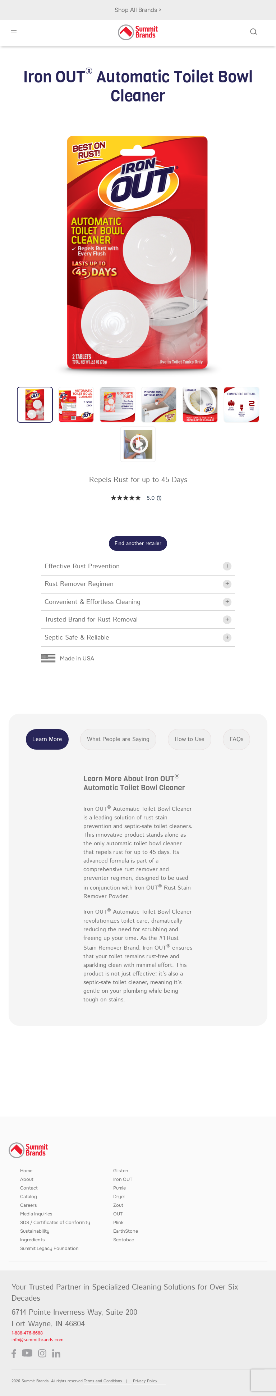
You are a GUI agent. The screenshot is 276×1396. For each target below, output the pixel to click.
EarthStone (125, 1231)
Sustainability (35, 1231)
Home (26, 1171)
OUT (118, 1214)
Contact (29, 1188)
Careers (28, 1205)
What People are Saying (118, 739)
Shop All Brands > (138, 10)
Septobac (123, 1240)
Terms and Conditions (103, 1381)
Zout (118, 1205)
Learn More (47, 739)
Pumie (119, 1188)
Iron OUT (122, 1179)
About (26, 1179)
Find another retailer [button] (138, 543)
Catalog (28, 1197)
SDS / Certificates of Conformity (55, 1223)
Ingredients (32, 1240)
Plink (118, 1223)
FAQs (236, 739)
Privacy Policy (145, 1381)
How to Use (189, 739)
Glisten (120, 1171)
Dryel (119, 1197)
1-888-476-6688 (27, 1333)
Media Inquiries (36, 1214)
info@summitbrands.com (38, 1340)
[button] (14, 32)
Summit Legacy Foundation (49, 1248)
